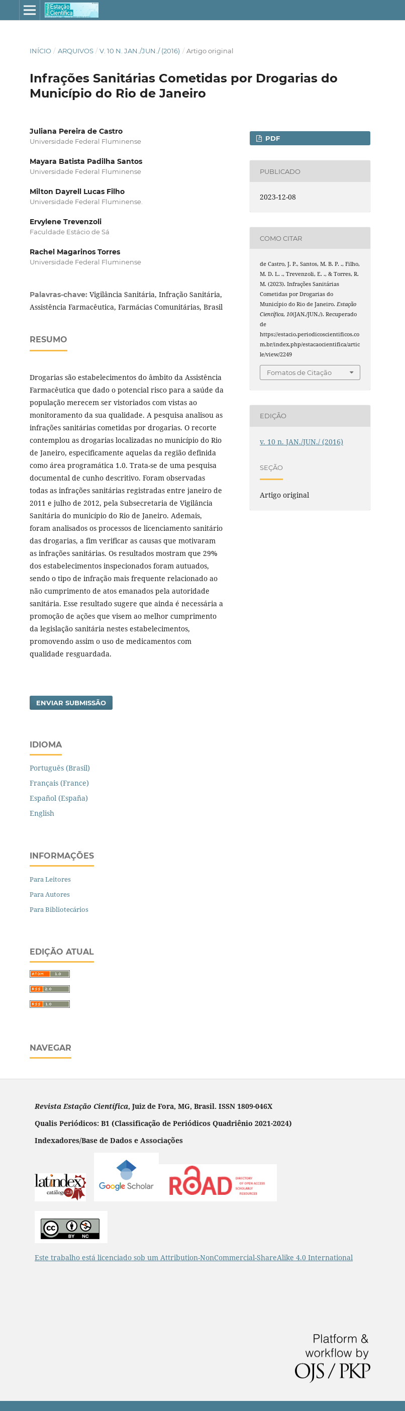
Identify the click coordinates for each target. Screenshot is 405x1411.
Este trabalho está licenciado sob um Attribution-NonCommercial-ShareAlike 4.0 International (194, 1257)
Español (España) (59, 798)
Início (40, 51)
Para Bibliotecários (59, 909)
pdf (271, 138)
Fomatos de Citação (299, 372)
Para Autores (50, 894)
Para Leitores (50, 879)
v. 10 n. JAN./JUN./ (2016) (139, 51)
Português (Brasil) (60, 768)
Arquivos (75, 51)
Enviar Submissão (71, 703)
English (42, 813)
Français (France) (59, 783)
